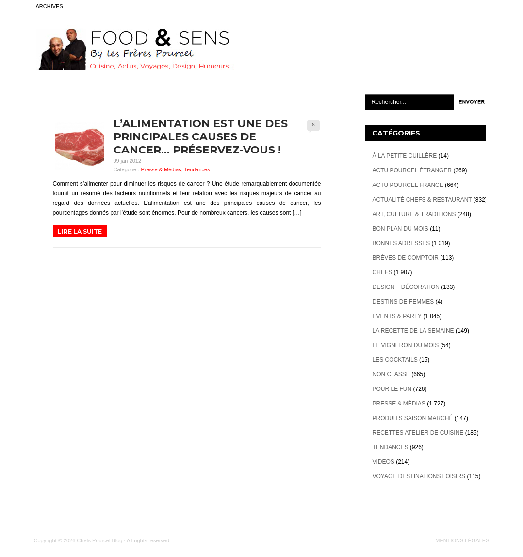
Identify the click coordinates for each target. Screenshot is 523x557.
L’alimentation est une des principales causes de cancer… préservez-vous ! (201, 136)
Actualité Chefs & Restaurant (422, 199)
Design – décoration (406, 287)
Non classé (391, 374)
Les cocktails (395, 359)
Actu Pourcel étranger (412, 170)
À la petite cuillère (405, 155)
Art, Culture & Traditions (414, 214)
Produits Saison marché (413, 418)
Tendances (197, 169)
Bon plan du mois (400, 228)
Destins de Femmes (403, 301)
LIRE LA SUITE (80, 231)
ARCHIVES (49, 6)
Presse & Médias (161, 169)
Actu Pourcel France (408, 185)
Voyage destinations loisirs (419, 476)
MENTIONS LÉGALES (462, 540)
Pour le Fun (392, 389)
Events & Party (397, 316)
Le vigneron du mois (406, 345)
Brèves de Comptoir (406, 257)
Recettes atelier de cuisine (418, 432)
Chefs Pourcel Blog (99, 540)
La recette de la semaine (413, 330)
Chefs (382, 272)
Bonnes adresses (401, 243)
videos (383, 461)
